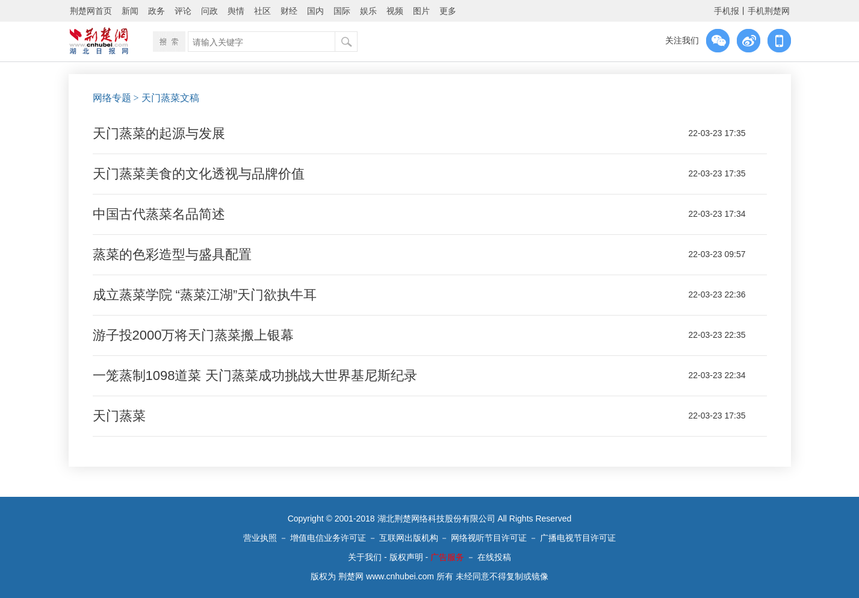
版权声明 (406, 557)
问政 (209, 11)
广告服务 (447, 557)
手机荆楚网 (769, 11)
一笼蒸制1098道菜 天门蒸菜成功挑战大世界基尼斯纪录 (255, 375)
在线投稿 (494, 557)
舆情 (236, 11)
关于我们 (365, 557)
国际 (341, 11)
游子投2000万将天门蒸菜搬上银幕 (193, 335)
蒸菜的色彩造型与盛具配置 (172, 254)
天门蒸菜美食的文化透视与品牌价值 (199, 173)
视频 (394, 11)
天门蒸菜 (119, 415)
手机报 (726, 11)
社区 (262, 11)
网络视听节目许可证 (489, 538)
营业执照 (260, 538)
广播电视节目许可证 (578, 538)
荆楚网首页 (91, 11)
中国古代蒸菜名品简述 (159, 214)
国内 (315, 11)
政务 (156, 11)
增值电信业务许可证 (328, 538)
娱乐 (368, 11)
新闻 (130, 11)
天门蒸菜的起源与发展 (159, 133)
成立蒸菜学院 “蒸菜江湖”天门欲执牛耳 (205, 294)
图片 (421, 11)
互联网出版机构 (408, 538)
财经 (289, 11)
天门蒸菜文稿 (170, 98)
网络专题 (112, 98)
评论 (183, 11)
